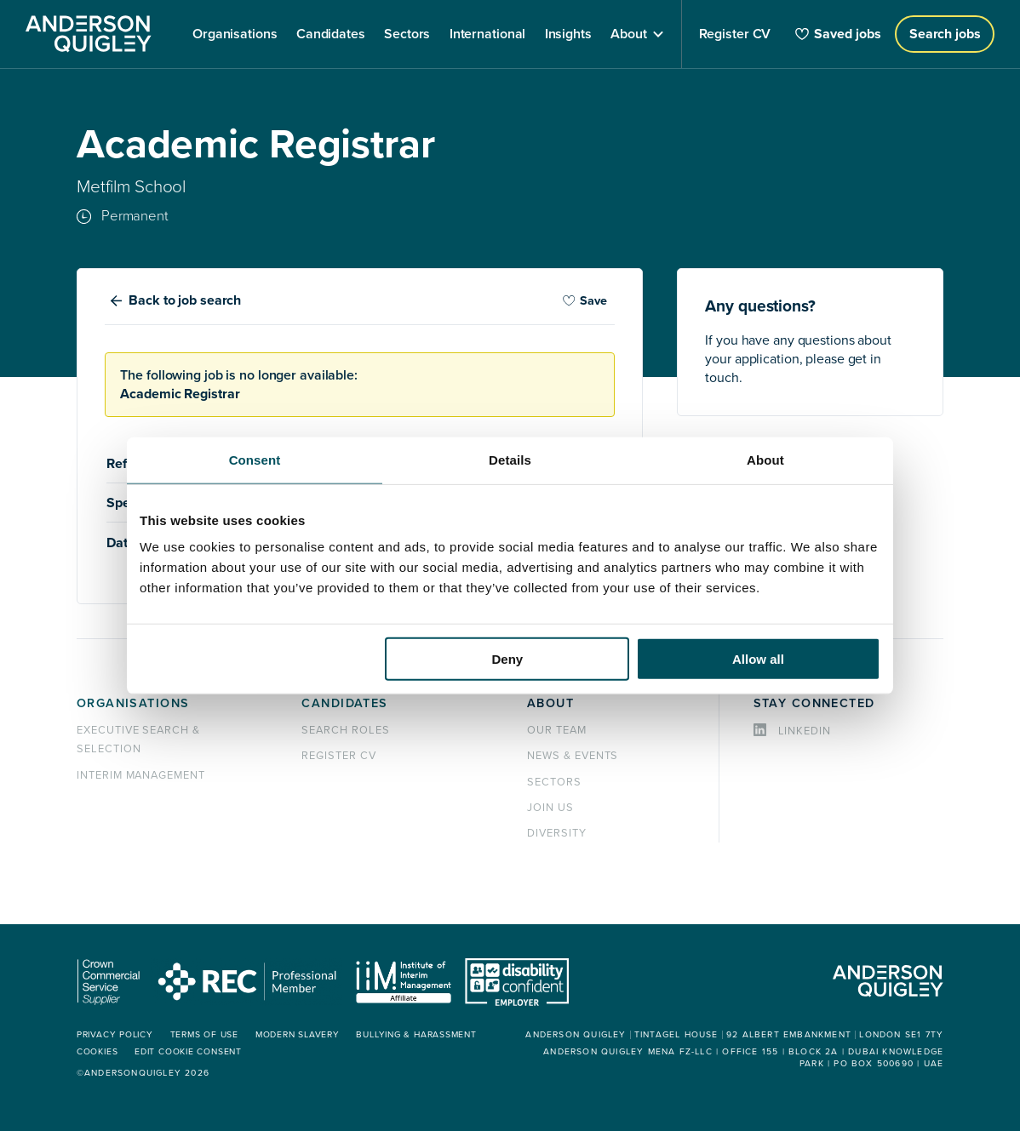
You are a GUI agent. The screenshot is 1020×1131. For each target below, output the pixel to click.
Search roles (345, 730)
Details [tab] (510, 459)
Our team (557, 730)
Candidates (344, 703)
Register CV (338, 756)
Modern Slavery (297, 1034)
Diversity (557, 833)
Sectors (554, 782)
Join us (550, 807)
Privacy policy (115, 1034)
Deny (508, 659)
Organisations (133, 703)
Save (585, 301)
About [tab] (765, 459)
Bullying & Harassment (416, 1034)
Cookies (97, 1051)
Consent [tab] (255, 459)
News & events (572, 756)
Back (185, 300)
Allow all (758, 659)
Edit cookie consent (188, 1051)
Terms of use (204, 1034)
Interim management (141, 775)
